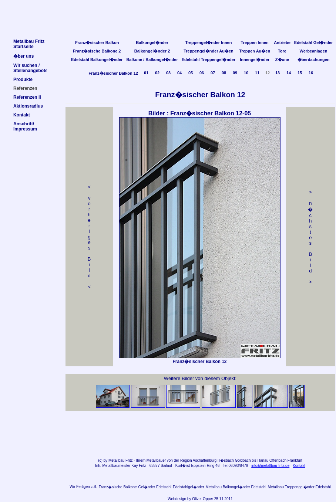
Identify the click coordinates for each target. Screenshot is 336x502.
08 (224, 73)
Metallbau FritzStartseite (28, 44)
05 (190, 73)
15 (300, 73)
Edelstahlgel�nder (188, 487)
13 (277, 73)
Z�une (282, 59)
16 (311, 73)
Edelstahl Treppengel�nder (208, 59)
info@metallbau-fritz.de (270, 466)
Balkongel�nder (152, 42)
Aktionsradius (28, 106)
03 (168, 73)
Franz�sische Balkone (118, 487)
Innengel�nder (254, 59)
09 (235, 73)
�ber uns (23, 56)
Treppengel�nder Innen (208, 42)
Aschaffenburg (204, 460)
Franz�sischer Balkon (97, 42)
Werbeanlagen (313, 51)
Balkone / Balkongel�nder (152, 59)
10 (246, 73)
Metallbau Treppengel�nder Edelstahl (299, 487)
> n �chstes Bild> (310, 237)
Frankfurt (295, 460)
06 (201, 73)
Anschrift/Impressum (25, 126)
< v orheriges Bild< (89, 236)
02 (157, 73)
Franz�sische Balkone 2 (97, 51)
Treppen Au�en (254, 51)
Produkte (23, 79)
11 (257, 73)
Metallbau (116, 460)
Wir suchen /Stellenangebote (30, 68)
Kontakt (299, 466)
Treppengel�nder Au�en (208, 51)
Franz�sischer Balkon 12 (113, 73)
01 (146, 73)
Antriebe (282, 42)
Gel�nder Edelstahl (155, 487)
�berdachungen (314, 59)
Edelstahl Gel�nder (313, 42)
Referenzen (25, 88)
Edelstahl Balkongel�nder (96, 59)
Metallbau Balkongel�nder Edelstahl (236, 487)
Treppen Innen (255, 42)
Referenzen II (27, 97)
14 (288, 73)
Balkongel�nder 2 (152, 51)
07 (213, 73)
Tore (282, 51)
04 (179, 73)
